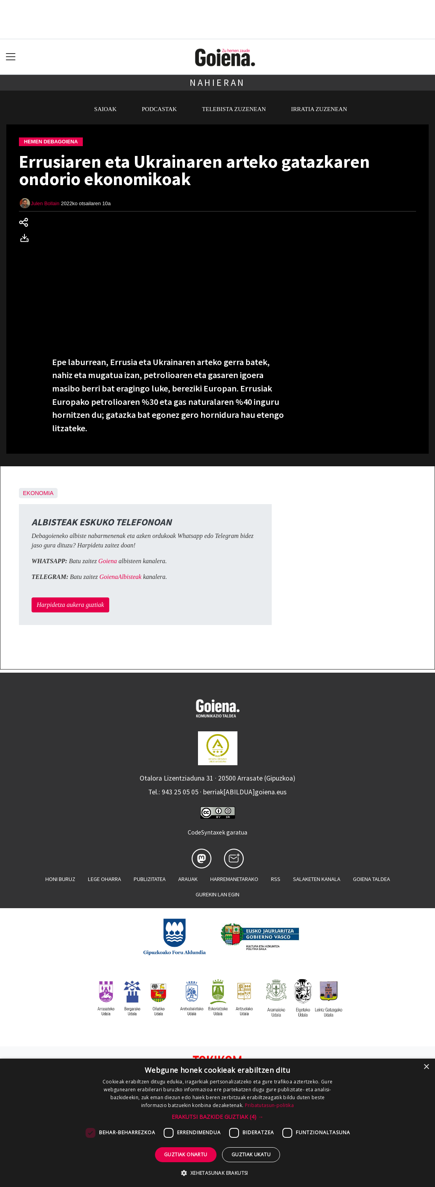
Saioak (105, 109)
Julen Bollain (45, 203)
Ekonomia (38, 493)
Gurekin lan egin (217, 894)
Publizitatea (150, 879)
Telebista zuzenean (234, 109)
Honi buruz (60, 879)
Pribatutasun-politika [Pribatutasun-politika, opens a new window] (269, 1105)
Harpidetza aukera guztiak (70, 604)
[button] (217, 1117)
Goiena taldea (371, 879)
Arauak (188, 879)
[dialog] (217, 1123)
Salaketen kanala (316, 879)
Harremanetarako (234, 879)
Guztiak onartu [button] (185, 1154)
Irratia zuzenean (319, 109)
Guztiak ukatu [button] (251, 1154)
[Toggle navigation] (10, 57)
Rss (275, 879)
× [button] (426, 1067)
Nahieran (217, 82)
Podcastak (159, 109)
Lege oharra (104, 879)
